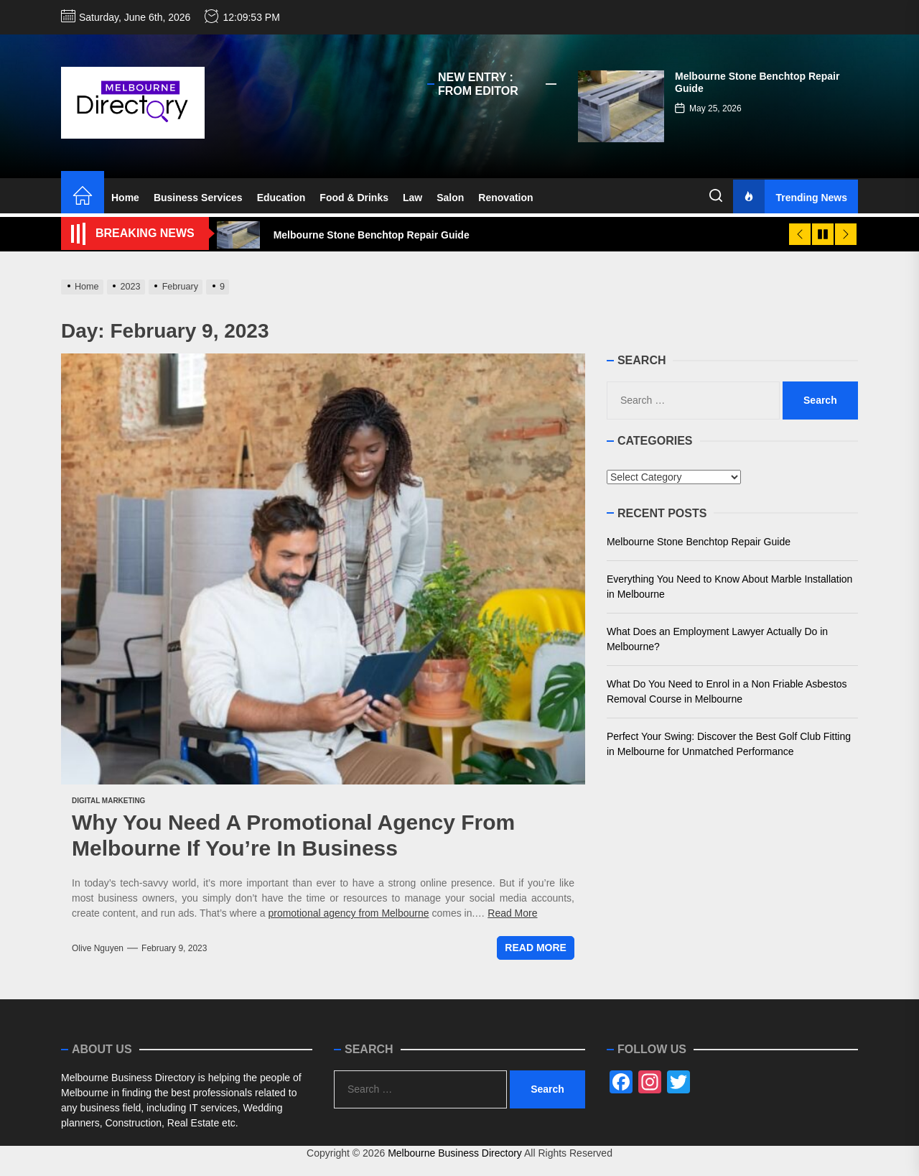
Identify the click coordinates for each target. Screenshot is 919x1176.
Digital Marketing (108, 801)
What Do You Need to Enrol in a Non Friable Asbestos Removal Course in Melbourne (727, 691)
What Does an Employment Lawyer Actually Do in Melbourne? (717, 639)
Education (281, 197)
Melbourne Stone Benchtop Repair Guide (698, 541)
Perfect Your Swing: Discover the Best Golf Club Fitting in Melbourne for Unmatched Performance (729, 744)
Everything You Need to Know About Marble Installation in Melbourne (729, 586)
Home (125, 197)
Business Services (198, 197)
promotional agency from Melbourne (348, 913)
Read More (512, 913)
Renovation (505, 197)
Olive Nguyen (97, 948)
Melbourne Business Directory (455, 1153)
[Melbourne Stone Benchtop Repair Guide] (621, 106)
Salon (450, 197)
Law (412, 197)
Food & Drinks (353, 197)
